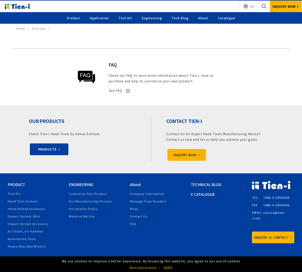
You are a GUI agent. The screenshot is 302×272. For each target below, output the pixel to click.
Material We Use (82, 216)
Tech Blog (180, 18)
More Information (143, 267)
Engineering (152, 18)
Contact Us (139, 216)
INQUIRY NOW (186, 154)
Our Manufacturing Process (90, 201)
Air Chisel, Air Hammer (26, 231)
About (203, 18)
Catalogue (226, 18)
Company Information (147, 194)
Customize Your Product (88, 194)
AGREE (168, 267)
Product (73, 18)
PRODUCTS (49, 149)
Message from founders (148, 201)
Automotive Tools (22, 239)
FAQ (113, 64)
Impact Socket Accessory (28, 224)
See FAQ (115, 90)
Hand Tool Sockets (23, 201)
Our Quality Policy (83, 209)
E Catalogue (203, 194)
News (134, 209)
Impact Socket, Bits (24, 216)
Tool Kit (125, 18)
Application (99, 18)
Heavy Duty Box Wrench (26, 246)
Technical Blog (207, 184)
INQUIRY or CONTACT (273, 237)
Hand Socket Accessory (26, 209)
